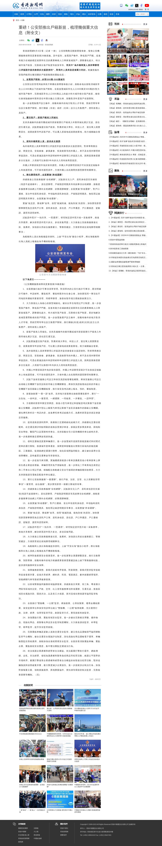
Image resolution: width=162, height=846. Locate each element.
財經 (54, 14)
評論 (78, 14)
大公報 (36, 832)
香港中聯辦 (22, 832)
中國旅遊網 (38, 838)
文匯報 (36, 828)
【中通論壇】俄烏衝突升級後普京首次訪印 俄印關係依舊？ (132, 163)
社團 (99, 14)
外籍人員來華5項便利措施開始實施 (31, 759)
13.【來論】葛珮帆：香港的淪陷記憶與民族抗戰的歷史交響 (132, 271)
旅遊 (111, 14)
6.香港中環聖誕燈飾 (117, 240)
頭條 (16, 14)
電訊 (72, 14)
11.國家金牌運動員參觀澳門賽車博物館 (124, 262)
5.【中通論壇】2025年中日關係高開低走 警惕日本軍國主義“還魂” (135, 235)
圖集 (66, 14)
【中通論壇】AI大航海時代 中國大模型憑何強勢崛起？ (131, 150)
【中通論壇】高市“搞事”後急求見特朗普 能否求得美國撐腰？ (133, 141)
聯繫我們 (63, 835)
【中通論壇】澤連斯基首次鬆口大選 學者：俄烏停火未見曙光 (133, 146)
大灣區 (29, 14)
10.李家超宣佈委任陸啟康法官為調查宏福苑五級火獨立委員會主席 (135, 257)
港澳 (22, 14)
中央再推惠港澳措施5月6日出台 (30, 734)
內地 (42, 14)
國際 (48, 14)
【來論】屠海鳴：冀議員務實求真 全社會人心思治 (129, 126)
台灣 (36, 14)
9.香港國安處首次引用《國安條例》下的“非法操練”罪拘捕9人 (133, 253)
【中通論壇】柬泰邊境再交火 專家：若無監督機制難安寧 (131, 155)
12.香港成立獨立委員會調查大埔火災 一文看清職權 (129, 266)
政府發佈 (91, 14)
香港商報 (37, 835)
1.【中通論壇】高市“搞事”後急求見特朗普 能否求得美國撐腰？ (134, 218)
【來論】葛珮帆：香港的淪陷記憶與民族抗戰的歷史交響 (131, 104)
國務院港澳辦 (23, 828)
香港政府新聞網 (23, 838)
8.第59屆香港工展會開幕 (118, 249)
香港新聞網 (64, 832)
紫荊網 (20, 842)
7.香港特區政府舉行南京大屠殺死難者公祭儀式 (127, 244)
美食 (117, 14)
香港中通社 (64, 828)
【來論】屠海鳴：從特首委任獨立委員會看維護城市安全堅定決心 (135, 108)
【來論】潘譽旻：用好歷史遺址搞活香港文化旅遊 (129, 117)
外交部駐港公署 (23, 835)
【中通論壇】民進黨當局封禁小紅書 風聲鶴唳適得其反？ (131, 159)
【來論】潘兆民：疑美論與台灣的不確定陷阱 (127, 112)
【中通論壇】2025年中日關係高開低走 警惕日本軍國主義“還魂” (134, 137)
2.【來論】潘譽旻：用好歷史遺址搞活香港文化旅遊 (129, 222)
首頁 (17, 20)
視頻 (60, 14)
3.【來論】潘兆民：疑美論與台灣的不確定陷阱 (127, 226)
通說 (84, 14)
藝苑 (105, 14)
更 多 (145, 24)
